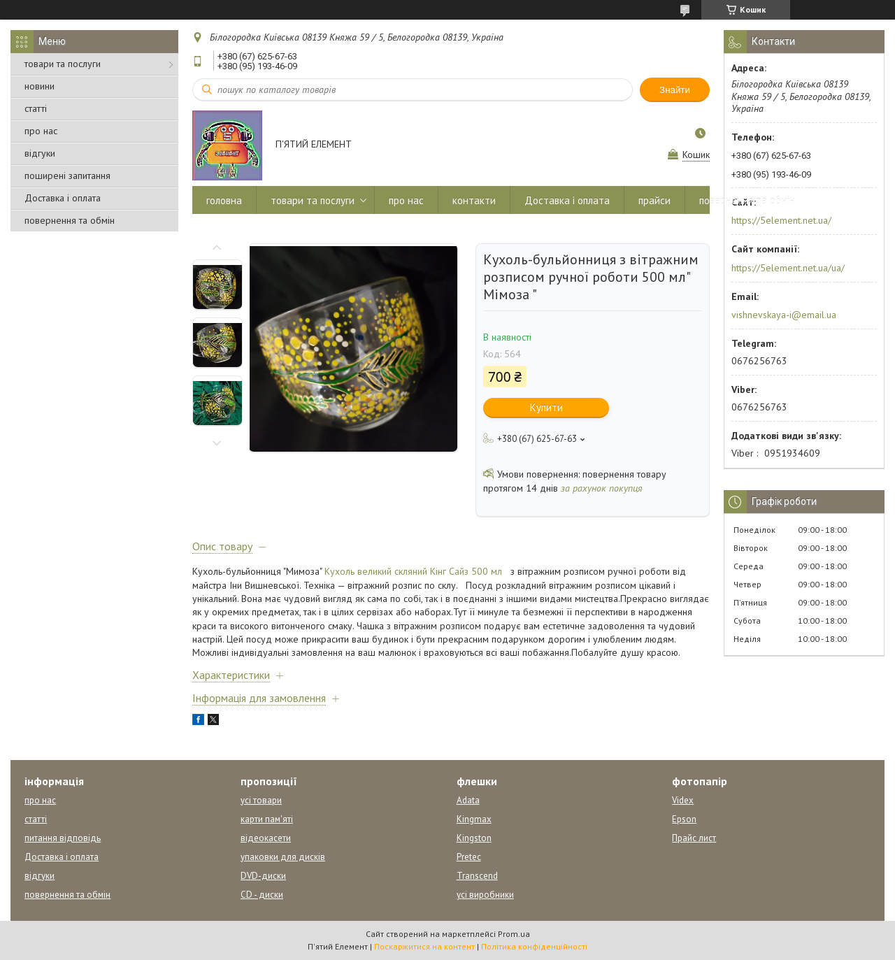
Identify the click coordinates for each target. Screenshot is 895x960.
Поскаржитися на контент (424, 946)
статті (35, 108)
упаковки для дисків (283, 857)
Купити (546, 407)
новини (39, 86)
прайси (654, 200)
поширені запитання (67, 175)
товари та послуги (62, 63)
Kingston (474, 838)
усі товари (261, 800)
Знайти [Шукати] (674, 90)
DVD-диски (263, 876)
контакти (474, 200)
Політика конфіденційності (534, 946)
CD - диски (262, 895)
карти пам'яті (267, 819)
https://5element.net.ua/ (781, 220)
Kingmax (474, 819)
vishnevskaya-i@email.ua (783, 314)
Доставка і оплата (62, 198)
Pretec (469, 857)
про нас (40, 130)
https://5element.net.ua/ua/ (788, 268)
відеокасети (266, 838)
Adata (468, 800)
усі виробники (485, 895)
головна (224, 200)
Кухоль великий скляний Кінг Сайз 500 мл (413, 571)
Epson (684, 819)
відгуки (39, 153)
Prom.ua (514, 934)
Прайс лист (694, 838)
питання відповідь (62, 838)
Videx (683, 800)
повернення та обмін (69, 220)
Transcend (477, 876)
